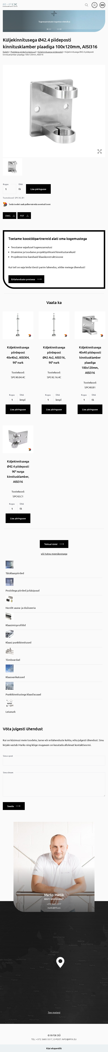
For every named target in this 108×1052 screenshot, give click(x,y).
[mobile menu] (102, 5)
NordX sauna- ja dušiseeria (21, 607)
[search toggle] (86, 5)
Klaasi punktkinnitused (18, 642)
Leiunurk (10, 711)
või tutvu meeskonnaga (54, 553)
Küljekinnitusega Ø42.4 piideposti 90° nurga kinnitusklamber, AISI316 (18, 471)
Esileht (6, 51)
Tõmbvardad (13, 659)
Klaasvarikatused (15, 677)
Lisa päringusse (38, 188)
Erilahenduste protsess (26, 279)
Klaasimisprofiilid (16, 625)
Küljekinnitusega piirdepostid (50, 51)
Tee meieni (54, 1012)
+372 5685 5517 (54, 904)
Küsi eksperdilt (54, 1048)
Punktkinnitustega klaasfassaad (23, 694)
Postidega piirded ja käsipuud (23, 51)
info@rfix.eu (69, 1039)
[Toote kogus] (9, 189)
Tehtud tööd (54, 544)
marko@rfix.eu (54, 907)
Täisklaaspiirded (15, 573)
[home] (10, 5)
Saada (13, 806)
